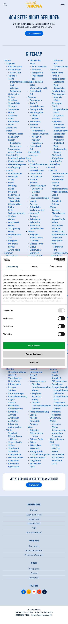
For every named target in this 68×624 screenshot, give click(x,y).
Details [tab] (34, 266)
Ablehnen (34, 362)
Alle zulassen (34, 346)
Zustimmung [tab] (12, 266)
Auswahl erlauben (34, 354)
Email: (41, 615)
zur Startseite (34, 33)
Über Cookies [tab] (56, 266)
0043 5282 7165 (22, 615)
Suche (5, 4)
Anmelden (34, 484)
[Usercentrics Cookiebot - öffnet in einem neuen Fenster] (54, 259)
